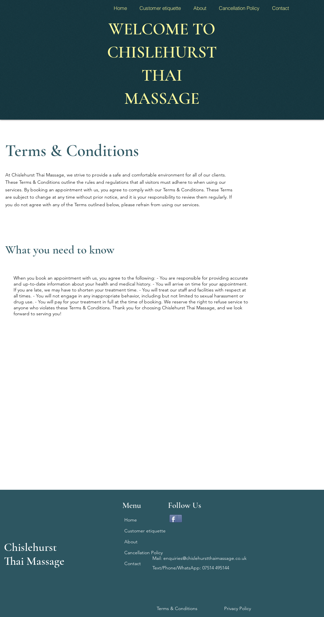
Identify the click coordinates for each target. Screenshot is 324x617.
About (131, 542)
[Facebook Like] (234, 521)
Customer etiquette (142, 531)
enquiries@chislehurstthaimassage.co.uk (205, 558)
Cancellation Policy (142, 553)
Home (130, 520)
